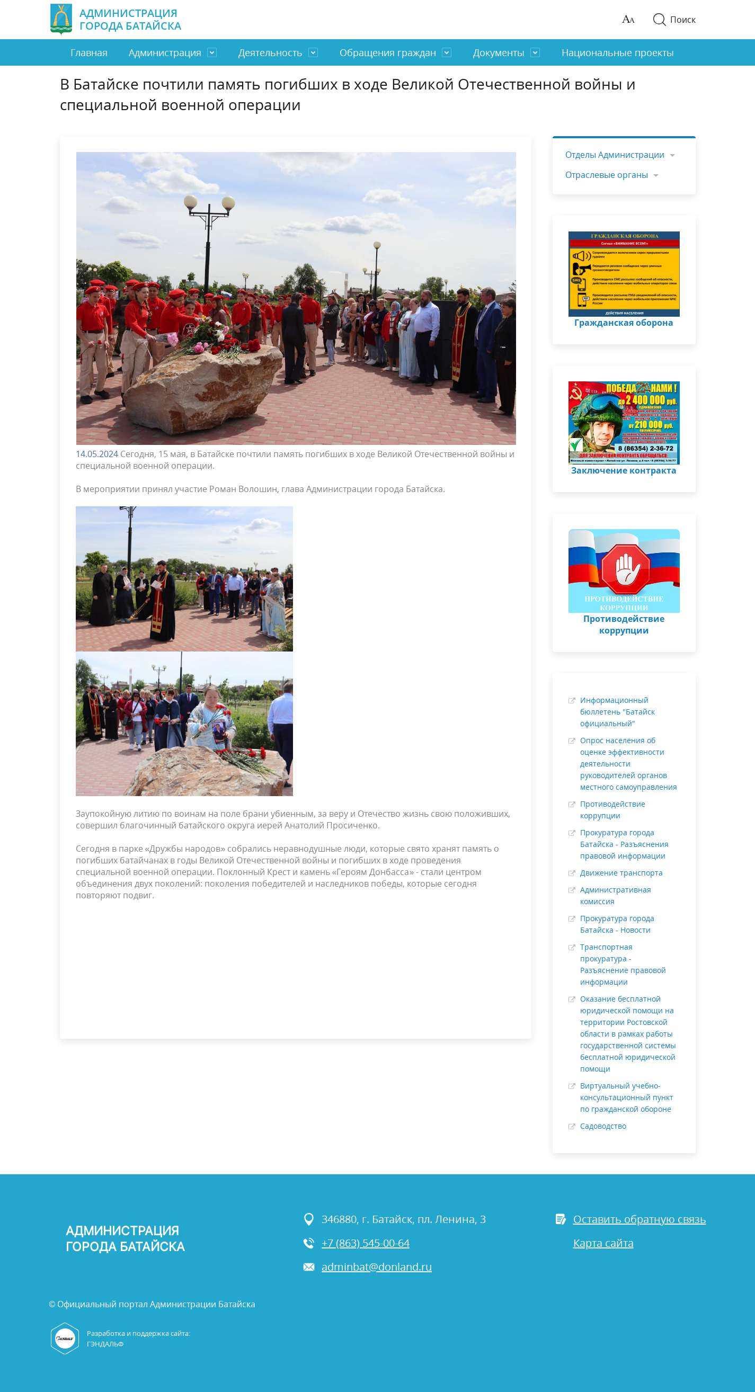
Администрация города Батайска (115, 20)
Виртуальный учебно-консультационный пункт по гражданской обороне (626, 1097)
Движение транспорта (621, 873)
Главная (89, 52)
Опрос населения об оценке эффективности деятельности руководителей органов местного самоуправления (628, 763)
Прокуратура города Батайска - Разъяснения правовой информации (624, 844)
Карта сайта (603, 1243)
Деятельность (270, 52)
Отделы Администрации (614, 154)
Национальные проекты (618, 52)
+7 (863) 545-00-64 (356, 1243)
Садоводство (603, 1126)
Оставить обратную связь (630, 1219)
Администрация (165, 52)
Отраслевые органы (606, 175)
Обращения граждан (388, 52)
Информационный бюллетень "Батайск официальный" (617, 711)
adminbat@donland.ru (367, 1267)
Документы (499, 52)
